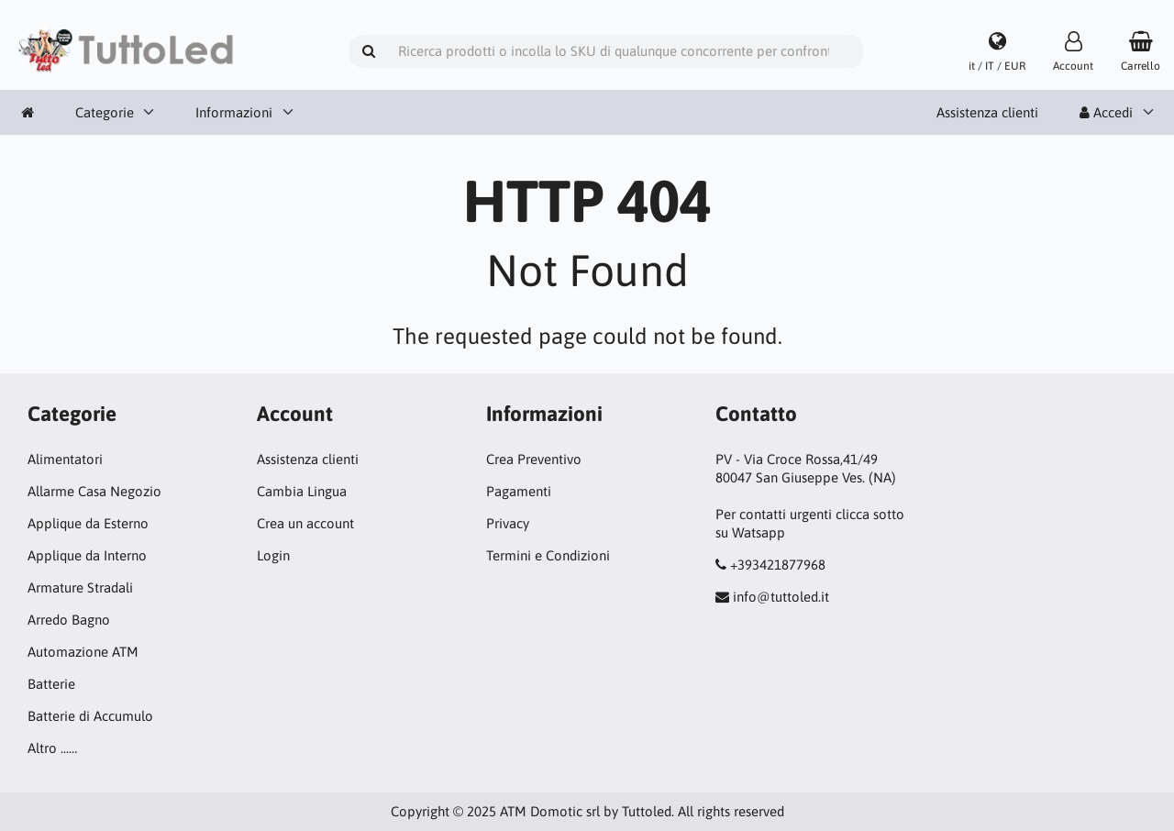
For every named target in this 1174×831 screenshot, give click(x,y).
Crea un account (305, 523)
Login (273, 555)
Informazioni (233, 112)
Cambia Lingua (302, 491)
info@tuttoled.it (781, 596)
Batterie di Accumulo (90, 716)
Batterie (51, 684)
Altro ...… (52, 748)
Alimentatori (65, 459)
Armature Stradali (80, 587)
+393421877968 (777, 564)
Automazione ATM (83, 651)
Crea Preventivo (533, 459)
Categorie (104, 112)
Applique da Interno (87, 555)
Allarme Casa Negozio (94, 491)
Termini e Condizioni (548, 555)
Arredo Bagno (69, 619)
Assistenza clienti (987, 112)
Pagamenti (518, 491)
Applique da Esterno (88, 523)
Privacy (507, 523)
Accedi (1106, 112)
